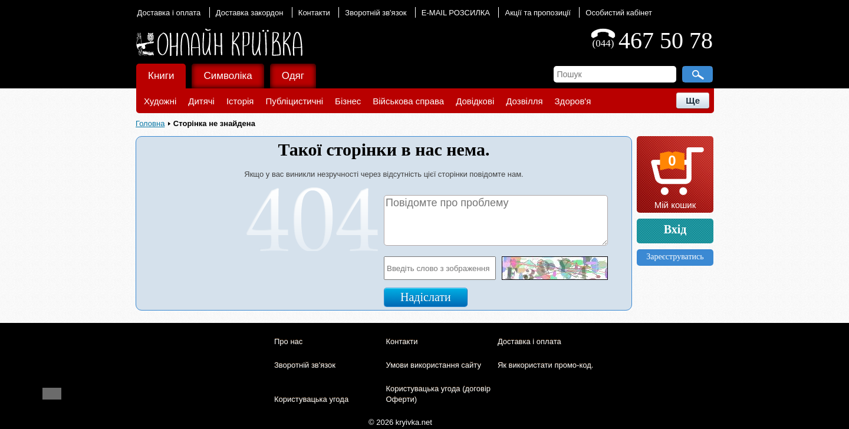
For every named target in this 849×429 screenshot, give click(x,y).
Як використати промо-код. (545, 365)
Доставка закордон (250, 12)
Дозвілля (524, 101)
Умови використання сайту (433, 365)
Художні (160, 101)
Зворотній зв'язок (375, 12)
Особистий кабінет (618, 12)
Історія (240, 101)
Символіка (227, 75)
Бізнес (348, 101)
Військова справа (408, 101)
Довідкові (475, 101)
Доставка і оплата (169, 12)
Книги (161, 75)
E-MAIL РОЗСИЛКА (456, 12)
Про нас (288, 341)
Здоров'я (573, 101)
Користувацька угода (311, 399)
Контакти (314, 12)
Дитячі (201, 101)
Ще (693, 100)
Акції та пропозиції (537, 12)
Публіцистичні (294, 101)
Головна (150, 123)
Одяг (293, 75)
